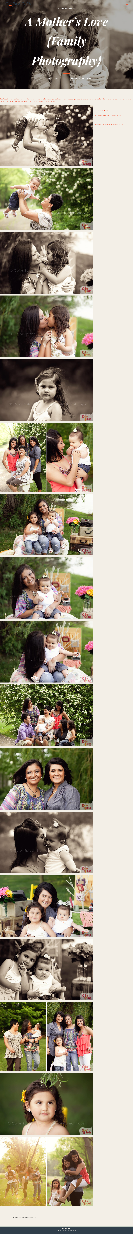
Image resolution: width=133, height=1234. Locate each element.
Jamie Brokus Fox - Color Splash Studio (70, 78)
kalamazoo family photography (24, 1217)
